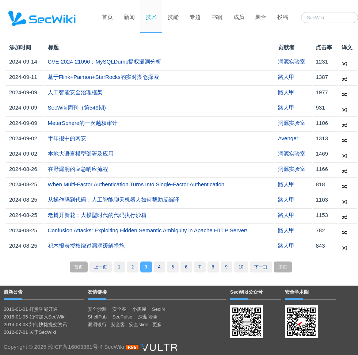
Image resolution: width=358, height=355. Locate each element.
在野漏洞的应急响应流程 (78, 169)
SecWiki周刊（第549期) (77, 107)
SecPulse (122, 317)
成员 (238, 17)
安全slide (138, 324)
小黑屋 (139, 309)
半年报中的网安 (67, 138)
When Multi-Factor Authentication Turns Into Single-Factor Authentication (136, 184)
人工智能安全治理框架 (75, 92)
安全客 (118, 324)
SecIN (158, 309)
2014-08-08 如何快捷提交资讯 (35, 324)
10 (241, 267)
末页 (282, 267)
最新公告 (13, 292)
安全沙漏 (97, 309)
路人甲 (286, 77)
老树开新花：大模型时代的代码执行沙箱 (97, 215)
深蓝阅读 (147, 317)
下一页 (260, 267)
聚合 (260, 17)
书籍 (217, 17)
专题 (195, 17)
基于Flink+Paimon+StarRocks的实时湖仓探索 (103, 77)
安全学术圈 (297, 292)
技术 (151, 17)
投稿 (282, 17)
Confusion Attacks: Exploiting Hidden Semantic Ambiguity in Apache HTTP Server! (148, 230)
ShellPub (97, 317)
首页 (107, 17)
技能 (173, 17)
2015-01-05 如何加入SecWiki (34, 317)
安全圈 (119, 309)
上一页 (100, 267)
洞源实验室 (291, 61)
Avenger (288, 138)
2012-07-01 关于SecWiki (30, 332)
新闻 (129, 17)
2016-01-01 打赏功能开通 (31, 309)
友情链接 (97, 292)
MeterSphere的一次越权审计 (83, 123)
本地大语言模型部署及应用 (81, 153)
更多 (157, 324)
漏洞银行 (97, 324)
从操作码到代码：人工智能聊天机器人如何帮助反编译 (113, 199)
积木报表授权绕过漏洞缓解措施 (86, 246)
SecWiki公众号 (246, 292)
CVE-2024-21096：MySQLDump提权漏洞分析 (104, 61)
